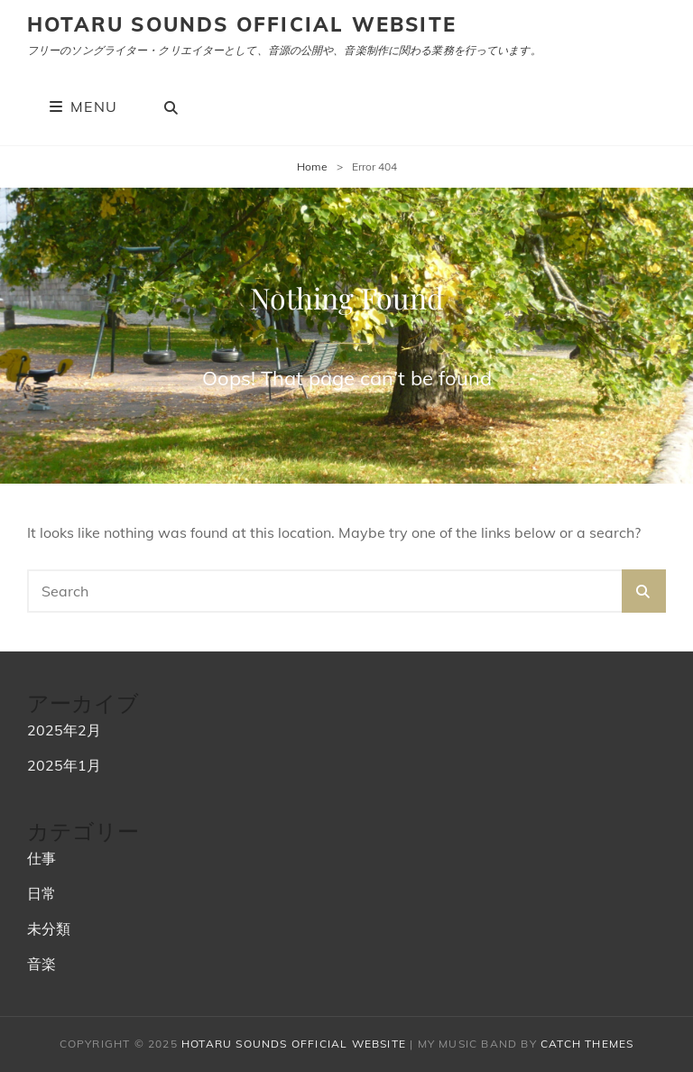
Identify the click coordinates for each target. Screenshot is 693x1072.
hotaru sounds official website (242, 24)
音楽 (41, 964)
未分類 (48, 929)
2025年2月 (64, 730)
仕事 (41, 858)
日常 (41, 893)
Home (312, 166)
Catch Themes (587, 1043)
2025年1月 (64, 765)
